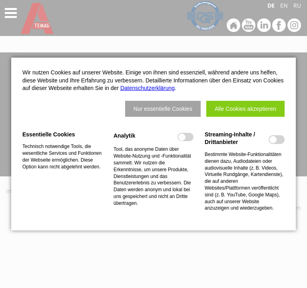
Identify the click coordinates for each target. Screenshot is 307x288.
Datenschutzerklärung (147, 88)
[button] (163, 109)
